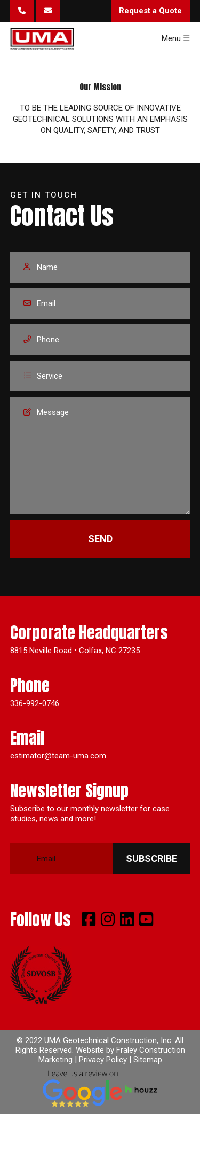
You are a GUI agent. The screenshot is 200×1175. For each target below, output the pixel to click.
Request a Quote (150, 10)
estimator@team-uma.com (58, 756)
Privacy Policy (103, 1059)
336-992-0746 (34, 703)
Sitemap (147, 1059)
